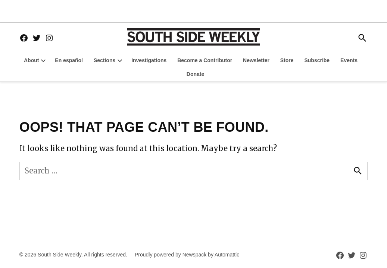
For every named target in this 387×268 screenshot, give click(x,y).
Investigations (148, 60)
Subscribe (317, 60)
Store (287, 60)
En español (69, 60)
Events (349, 60)
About (31, 60)
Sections (104, 60)
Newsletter (256, 60)
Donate (195, 74)
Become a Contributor (204, 60)
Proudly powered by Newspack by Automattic (187, 255)
